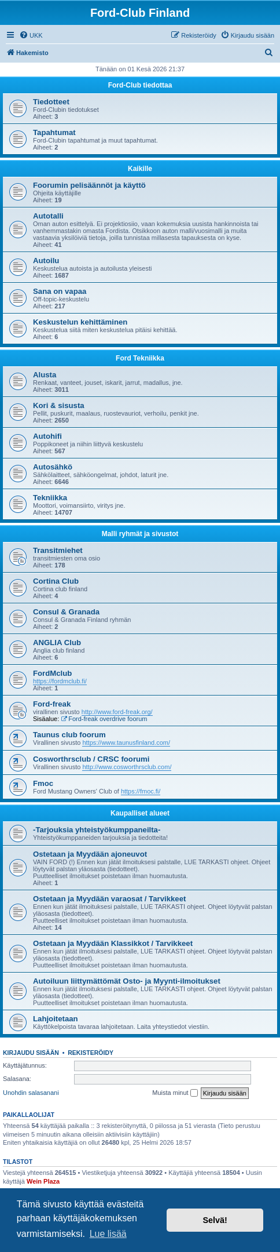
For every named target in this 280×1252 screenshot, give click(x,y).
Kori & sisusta (58, 405)
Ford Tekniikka (140, 358)
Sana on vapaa (59, 291)
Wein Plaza (43, 1181)
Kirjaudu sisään (31, 1052)
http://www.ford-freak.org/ (117, 711)
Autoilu (46, 260)
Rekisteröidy (90, 1052)
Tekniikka (50, 497)
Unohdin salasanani (31, 1092)
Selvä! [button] (214, 1220)
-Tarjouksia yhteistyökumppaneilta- (96, 829)
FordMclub (52, 673)
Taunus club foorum (69, 734)
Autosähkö (52, 467)
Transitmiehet (58, 550)
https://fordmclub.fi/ (60, 681)
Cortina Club (56, 581)
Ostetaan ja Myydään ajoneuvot (90, 854)
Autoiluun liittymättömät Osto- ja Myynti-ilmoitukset (126, 981)
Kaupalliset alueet (140, 813)
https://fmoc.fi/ (140, 791)
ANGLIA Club (57, 642)
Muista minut (174, 1093)
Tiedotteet (51, 101)
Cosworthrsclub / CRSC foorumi (91, 759)
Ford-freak (52, 704)
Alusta (44, 374)
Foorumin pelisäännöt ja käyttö (89, 185)
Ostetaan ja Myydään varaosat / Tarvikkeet (109, 898)
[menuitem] (31, 35)
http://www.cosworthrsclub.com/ (126, 766)
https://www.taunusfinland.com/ (126, 742)
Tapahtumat (54, 132)
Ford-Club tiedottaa (140, 85)
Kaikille (140, 169)
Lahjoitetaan (55, 1018)
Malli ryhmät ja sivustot (140, 534)
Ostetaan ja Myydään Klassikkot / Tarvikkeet (113, 943)
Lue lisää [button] (108, 1234)
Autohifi (47, 436)
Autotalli (48, 216)
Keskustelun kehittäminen (80, 322)
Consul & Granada (66, 611)
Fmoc (43, 783)
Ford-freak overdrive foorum (104, 718)
